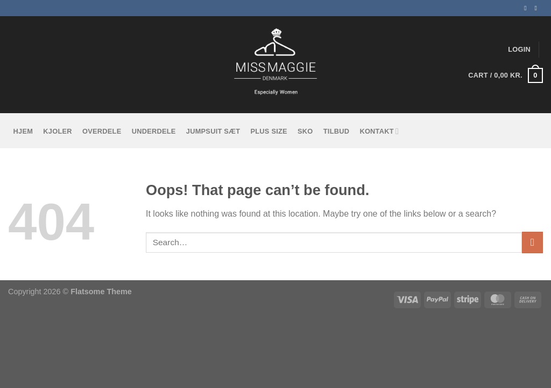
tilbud (336, 131)
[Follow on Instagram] (537, 8)
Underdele (154, 131)
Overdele (101, 131)
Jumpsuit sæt (213, 131)
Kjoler (57, 131)
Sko (305, 131)
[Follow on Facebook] (527, 8)
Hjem (23, 131)
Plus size (268, 131)
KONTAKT (379, 131)
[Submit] (532, 242)
